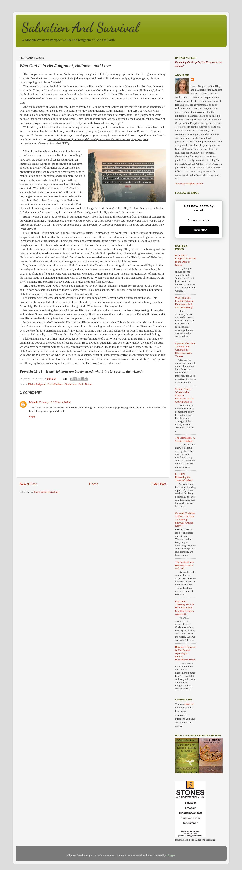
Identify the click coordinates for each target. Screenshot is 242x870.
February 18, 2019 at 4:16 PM (55, 402)
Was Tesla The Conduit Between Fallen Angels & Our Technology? (184, 302)
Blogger (171, 855)
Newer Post (28, 484)
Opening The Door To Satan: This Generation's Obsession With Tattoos (185, 350)
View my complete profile (189, 183)
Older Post (158, 484)
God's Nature (85, 384)
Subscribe (199, 230)
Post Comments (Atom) (46, 492)
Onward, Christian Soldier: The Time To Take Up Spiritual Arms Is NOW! (185, 519)
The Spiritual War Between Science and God (184, 565)
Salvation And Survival (80, 27)
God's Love (71, 384)
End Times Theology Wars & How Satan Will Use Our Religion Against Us (184, 607)
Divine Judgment (37, 384)
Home (93, 484)
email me (189, 703)
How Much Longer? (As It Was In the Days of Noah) (185, 260)
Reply (32, 416)
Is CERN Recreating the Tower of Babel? (184, 477)
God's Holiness (56, 384)
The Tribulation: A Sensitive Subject (185, 439)
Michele (33, 402)
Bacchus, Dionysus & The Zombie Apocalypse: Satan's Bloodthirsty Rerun (185, 653)
